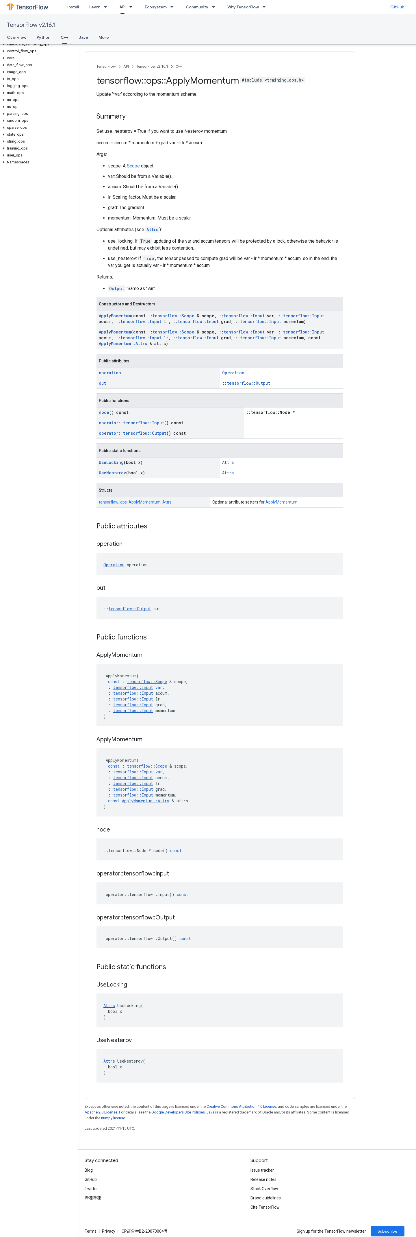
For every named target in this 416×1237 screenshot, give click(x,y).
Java (83, 37)
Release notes (263, 1179)
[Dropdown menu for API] (133, 7)
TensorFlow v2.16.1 (31, 25)
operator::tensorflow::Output (132, 433)
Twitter (91, 1188)
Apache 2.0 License (101, 1112)
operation (110, 372)
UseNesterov (112, 472)
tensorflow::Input (244, 315)
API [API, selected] (122, 7)
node (104, 412)
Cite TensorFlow (265, 1207)
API (126, 66)
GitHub (397, 7)
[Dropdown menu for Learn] (107, 7)
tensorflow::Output (248, 383)
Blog (89, 1170)
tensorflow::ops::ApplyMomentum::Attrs (135, 502)
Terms (90, 1231)
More (104, 37)
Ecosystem (156, 7)
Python (43, 37)
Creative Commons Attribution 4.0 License (241, 1106)
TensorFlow (106, 66)
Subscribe (388, 1231)
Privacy (108, 1231)
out (102, 383)
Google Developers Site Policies (178, 1112)
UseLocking (111, 462)
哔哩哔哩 (93, 1198)
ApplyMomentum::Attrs (123, 343)
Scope (133, 166)
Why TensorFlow (243, 7)
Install (73, 7)
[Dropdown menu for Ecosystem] (174, 7)
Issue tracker (262, 1170)
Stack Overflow (264, 1188)
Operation (233, 372)
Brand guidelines (265, 1198)
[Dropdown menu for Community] (215, 7)
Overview (16, 37)
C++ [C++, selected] (64, 37)
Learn (94, 7)
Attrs (152, 229)
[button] (37, 44)
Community (197, 7)
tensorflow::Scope (173, 315)
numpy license (113, 1118)
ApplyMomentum (115, 315)
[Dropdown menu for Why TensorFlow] (266, 7)
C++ (179, 66)
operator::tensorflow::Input (131, 422)
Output (116, 288)
